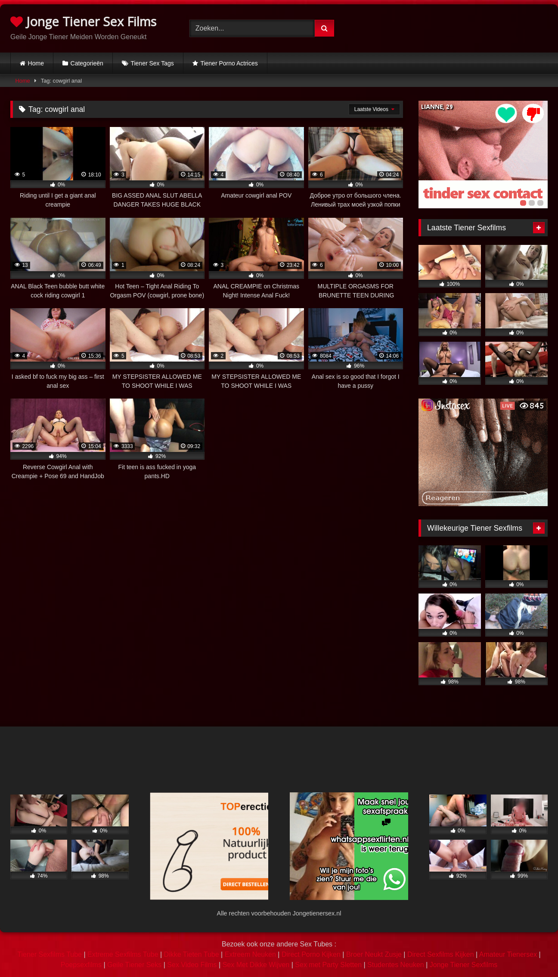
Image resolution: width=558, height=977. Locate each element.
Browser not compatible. (458, 27)
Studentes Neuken (395, 964)
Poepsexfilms (81, 964)
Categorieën (87, 63)
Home (36, 63)
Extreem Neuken (250, 954)
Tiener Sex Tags (152, 63)
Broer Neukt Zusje (374, 954)
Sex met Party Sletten (328, 964)
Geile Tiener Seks (134, 964)
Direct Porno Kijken (311, 954)
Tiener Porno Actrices (228, 63)
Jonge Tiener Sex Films (83, 21)
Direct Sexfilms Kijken (440, 954)
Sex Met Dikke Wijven (256, 964)
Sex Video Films (192, 964)
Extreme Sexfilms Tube (122, 954)
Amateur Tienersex (508, 954)
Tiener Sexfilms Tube (49, 954)
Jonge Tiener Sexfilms (463, 964)
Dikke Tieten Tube (191, 954)
